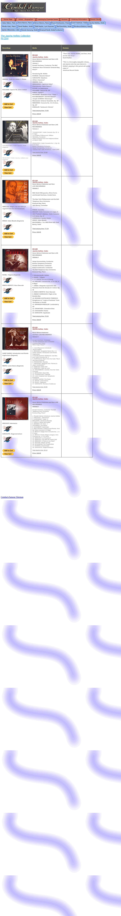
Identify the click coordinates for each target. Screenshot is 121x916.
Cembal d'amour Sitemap (12, 497)
